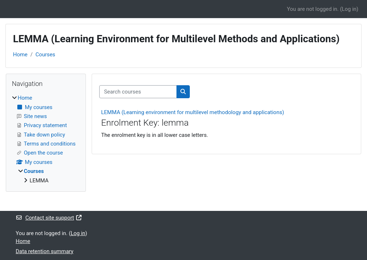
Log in (349, 9)
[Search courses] (138, 91)
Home (20, 54)
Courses (45, 54)
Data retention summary (45, 251)
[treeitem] (46, 139)
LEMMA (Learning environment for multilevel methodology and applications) (192, 112)
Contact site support (49, 217)
